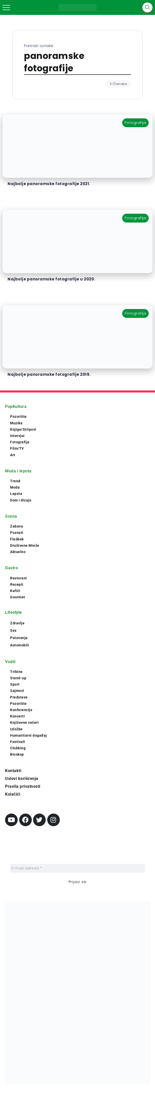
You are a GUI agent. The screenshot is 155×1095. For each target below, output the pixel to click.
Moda (15, 487)
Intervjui (17, 436)
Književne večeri (24, 722)
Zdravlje (17, 623)
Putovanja (19, 638)
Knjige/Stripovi (23, 429)
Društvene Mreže (24, 545)
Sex (13, 630)
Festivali (17, 742)
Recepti (16, 584)
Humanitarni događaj (28, 735)
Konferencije (21, 710)
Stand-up (18, 678)
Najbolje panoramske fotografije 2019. (49, 374)
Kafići (15, 591)
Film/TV (17, 448)
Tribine (16, 672)
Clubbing (17, 748)
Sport (15, 684)
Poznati (16, 533)
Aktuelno (17, 552)
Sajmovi (17, 691)
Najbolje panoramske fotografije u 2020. (51, 279)
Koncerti (17, 716)
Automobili (19, 645)
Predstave (19, 697)
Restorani (18, 578)
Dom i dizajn (20, 500)
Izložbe (16, 729)
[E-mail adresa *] (77, 868)
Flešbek (17, 539)
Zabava (16, 526)
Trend (15, 481)
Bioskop (17, 754)
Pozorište (18, 416)
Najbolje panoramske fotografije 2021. (49, 183)
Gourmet (17, 597)
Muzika (16, 423)
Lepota (16, 494)
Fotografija (20, 442)
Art (12, 455)
